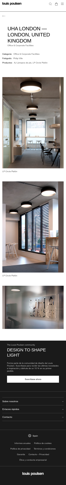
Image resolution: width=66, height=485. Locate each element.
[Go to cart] (56, 3)
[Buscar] (50, 3)
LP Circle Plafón (40, 62)
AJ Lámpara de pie (22, 62)
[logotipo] (11, 5)
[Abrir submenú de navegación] (61, 5)
